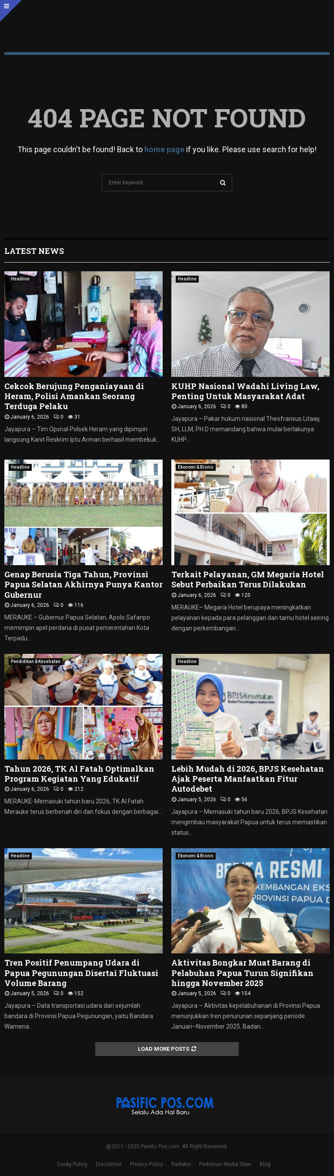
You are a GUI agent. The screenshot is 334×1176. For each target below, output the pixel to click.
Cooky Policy (72, 1164)
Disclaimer (109, 1164)
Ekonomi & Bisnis (196, 467)
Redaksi (181, 1164)
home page (164, 149)
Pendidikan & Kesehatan (35, 661)
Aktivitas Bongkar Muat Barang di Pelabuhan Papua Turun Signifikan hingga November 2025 (242, 972)
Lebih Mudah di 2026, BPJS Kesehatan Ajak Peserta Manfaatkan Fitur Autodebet (247, 778)
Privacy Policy (146, 1164)
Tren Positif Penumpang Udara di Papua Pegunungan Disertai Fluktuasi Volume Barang (81, 972)
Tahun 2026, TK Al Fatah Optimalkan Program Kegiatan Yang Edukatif (79, 773)
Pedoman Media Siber (225, 1164)
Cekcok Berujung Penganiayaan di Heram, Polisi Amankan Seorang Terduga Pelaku (74, 396)
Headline (20, 279)
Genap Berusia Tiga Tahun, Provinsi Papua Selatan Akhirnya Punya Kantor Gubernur (83, 584)
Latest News (34, 251)
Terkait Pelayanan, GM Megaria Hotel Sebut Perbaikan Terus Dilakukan (247, 579)
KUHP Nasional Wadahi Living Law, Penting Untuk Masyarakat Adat (245, 391)
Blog (265, 1164)
